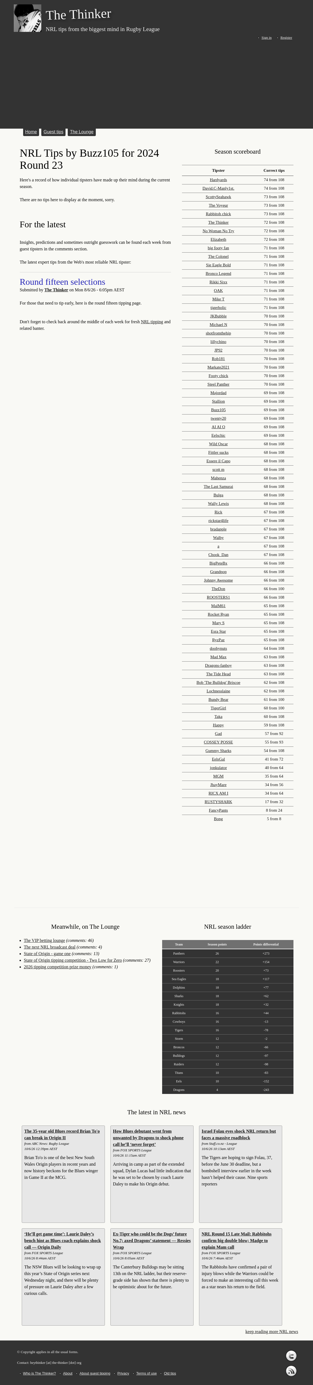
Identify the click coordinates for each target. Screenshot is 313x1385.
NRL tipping (152, 321)
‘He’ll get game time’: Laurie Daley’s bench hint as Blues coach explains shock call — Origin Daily (62, 1240)
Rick (218, 512)
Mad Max (218, 657)
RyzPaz (218, 640)
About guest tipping (95, 1373)
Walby (218, 537)
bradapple (218, 529)
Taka (218, 716)
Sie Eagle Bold (218, 265)
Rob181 (218, 358)
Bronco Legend (218, 273)
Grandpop (218, 572)
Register (286, 38)
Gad (218, 733)
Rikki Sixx (218, 282)
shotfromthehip (218, 333)
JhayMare (218, 785)
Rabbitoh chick (218, 214)
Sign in (267, 38)
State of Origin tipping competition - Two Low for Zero (73, 960)
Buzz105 (218, 410)
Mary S (218, 623)
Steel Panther (219, 384)
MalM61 (218, 606)
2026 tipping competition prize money (57, 966)
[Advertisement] (156, 83)
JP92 (218, 350)
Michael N (218, 324)
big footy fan (218, 248)
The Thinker (56, 289)
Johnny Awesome (218, 580)
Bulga (218, 495)
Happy (218, 725)
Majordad (218, 393)
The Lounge (81, 131)
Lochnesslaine (218, 691)
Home (31, 131)
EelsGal (218, 759)
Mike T (218, 299)
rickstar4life (218, 520)
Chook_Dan (218, 554)
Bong (218, 819)
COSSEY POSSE (218, 742)
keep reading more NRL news (272, 1331)
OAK (218, 290)
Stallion (218, 401)
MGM (218, 776)
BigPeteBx (218, 563)
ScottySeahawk (218, 197)
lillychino (219, 341)
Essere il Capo (218, 461)
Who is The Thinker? (39, 1373)
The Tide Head (218, 674)
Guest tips (53, 131)
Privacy (123, 1373)
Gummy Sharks (218, 750)
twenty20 (218, 418)
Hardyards (218, 180)
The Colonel (218, 256)
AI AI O (218, 427)
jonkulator (218, 767)
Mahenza (218, 478)
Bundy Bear (218, 699)
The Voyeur (218, 205)
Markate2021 (218, 367)
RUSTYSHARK (218, 802)
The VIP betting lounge (44, 940)
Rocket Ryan (218, 614)
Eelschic (218, 435)
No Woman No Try (218, 231)
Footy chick (218, 376)
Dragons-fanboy (218, 665)
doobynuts (218, 648)
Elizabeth (218, 239)
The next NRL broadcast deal (50, 947)
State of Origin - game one (47, 953)
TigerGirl (218, 708)
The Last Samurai (218, 486)
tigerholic (218, 307)
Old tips (170, 1373)
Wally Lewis (218, 503)
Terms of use (146, 1373)
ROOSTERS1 (218, 597)
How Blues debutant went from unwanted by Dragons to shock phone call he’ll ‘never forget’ (148, 1138)
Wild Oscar (218, 444)
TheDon (218, 589)
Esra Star (218, 631)
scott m (218, 469)
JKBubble (218, 316)
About (67, 1373)
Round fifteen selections (62, 282)
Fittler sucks (218, 452)
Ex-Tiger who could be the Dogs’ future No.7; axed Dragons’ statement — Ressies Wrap (151, 1240)
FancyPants (218, 810)
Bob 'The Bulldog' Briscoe (218, 682)
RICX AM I (218, 793)
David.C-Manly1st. (218, 188)
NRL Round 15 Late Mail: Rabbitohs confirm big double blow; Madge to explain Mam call (236, 1240)
